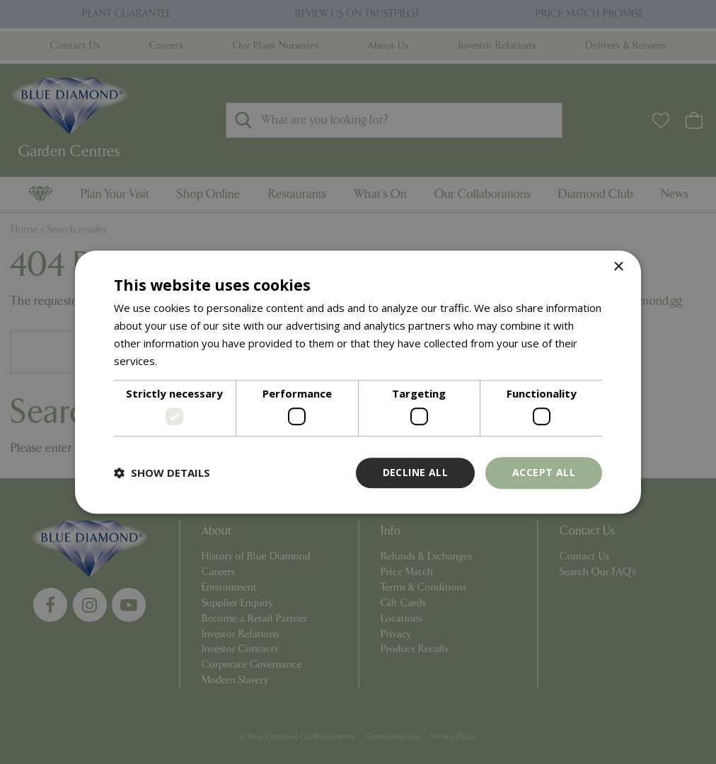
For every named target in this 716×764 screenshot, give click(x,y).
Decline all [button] (415, 472)
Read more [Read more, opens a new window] (187, 361)
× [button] (618, 267)
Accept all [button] (543, 472)
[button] (162, 472)
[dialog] (358, 382)
